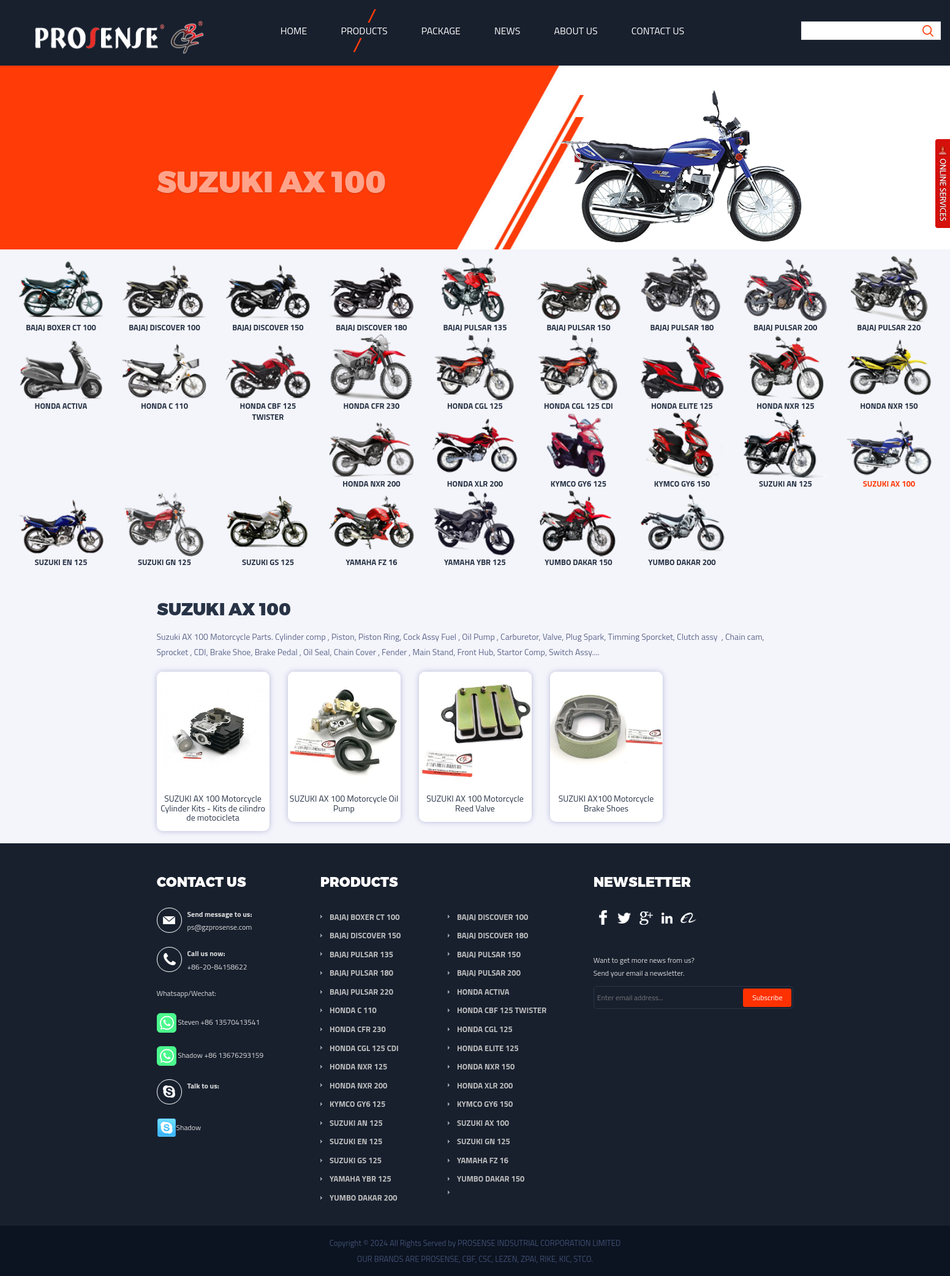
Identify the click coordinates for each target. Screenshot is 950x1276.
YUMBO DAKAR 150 (490, 1178)
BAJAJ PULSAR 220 (361, 991)
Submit (928, 30)
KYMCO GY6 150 (485, 1104)
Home (294, 30)
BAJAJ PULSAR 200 (489, 972)
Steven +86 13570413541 (219, 1022)
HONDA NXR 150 (486, 1066)
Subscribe (767, 997)
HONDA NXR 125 (358, 1066)
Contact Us (658, 30)
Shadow (189, 1127)
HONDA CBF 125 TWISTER (501, 1010)
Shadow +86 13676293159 (220, 1055)
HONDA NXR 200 (358, 1085)
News (507, 30)
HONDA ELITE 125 (488, 1048)
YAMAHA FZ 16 (482, 1160)
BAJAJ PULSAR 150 (489, 954)
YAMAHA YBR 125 (360, 1178)
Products (364, 30)
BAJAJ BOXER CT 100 (364, 917)
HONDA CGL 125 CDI (364, 1048)
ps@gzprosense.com (219, 927)
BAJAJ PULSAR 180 (361, 972)
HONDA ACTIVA (483, 991)
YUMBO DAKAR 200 (363, 1197)
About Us (575, 30)
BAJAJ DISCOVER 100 (492, 917)
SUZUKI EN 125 (356, 1141)
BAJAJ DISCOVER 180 (492, 935)
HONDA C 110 (353, 1010)
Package (441, 30)
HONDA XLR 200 (485, 1085)
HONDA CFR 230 (358, 1029)
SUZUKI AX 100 (483, 1123)
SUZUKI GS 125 (356, 1160)
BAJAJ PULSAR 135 (361, 954)
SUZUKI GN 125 (483, 1141)
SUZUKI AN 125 (356, 1123)
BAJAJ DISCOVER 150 (365, 935)
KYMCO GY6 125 (357, 1104)
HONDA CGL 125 (485, 1029)
